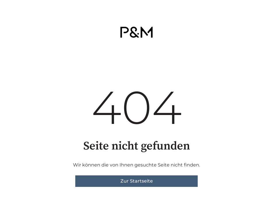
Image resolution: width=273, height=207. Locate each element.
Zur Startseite (136, 181)
